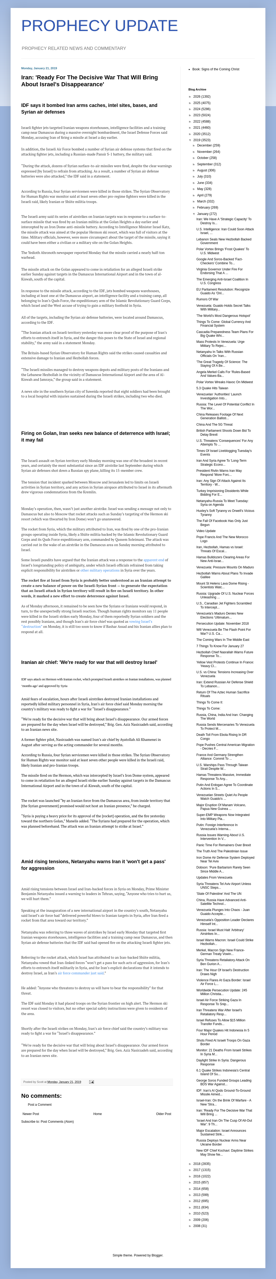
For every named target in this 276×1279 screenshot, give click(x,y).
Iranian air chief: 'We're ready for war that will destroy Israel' (89, 662)
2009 (197, 1220)
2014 (197, 1189)
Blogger (157, 1255)
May (200, 189)
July (200, 176)
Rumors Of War (207, 299)
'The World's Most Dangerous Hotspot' (223, 316)
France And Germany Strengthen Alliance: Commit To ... (219, 757)
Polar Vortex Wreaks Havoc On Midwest (224, 382)
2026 (197, 96)
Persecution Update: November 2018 (222, 623)
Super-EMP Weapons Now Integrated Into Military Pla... (222, 816)
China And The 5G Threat (214, 424)
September (205, 164)
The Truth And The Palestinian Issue (222, 851)
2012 (197, 1201)
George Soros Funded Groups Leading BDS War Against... (223, 1082)
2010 (197, 1213)
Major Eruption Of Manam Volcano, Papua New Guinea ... (221, 807)
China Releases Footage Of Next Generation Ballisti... (219, 416)
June (201, 183)
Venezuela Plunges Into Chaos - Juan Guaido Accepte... (223, 911)
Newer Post (31, 1114)
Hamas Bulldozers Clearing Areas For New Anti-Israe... (223, 559)
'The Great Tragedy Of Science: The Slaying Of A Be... (221, 364)
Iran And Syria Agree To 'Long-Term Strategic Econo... (221, 462)
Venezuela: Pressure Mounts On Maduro (225, 567)
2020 (197, 134)
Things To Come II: (209, 702)
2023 (197, 115)
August (202, 170)
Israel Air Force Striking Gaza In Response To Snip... (218, 1002)
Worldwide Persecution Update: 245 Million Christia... (221, 992)
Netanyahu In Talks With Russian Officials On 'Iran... (219, 353)
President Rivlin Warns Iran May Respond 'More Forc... (219, 472)
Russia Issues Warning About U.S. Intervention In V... (220, 837)
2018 (197, 1164)
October (203, 158)
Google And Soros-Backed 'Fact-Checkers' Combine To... (219, 261)
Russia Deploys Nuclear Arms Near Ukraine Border (221, 1142)
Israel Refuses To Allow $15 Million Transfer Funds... (220, 1022)
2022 (197, 121)
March (202, 201)
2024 (197, 109)
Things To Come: (208, 708)
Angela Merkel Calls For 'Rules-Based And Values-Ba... (223, 374)
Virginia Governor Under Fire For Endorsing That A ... (219, 271)
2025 (197, 103)
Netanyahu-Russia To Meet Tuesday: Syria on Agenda (222, 503)
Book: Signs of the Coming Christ (215, 69)
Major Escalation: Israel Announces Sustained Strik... (221, 1132)
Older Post (163, 1114)
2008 (197, 1226)
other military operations (100, 570)
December (205, 145)
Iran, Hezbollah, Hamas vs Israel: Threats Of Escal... (219, 549)
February (204, 207)
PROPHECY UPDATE (99, 25)
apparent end (154, 560)
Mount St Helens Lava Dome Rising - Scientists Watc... (222, 585)
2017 (197, 1170)
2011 (197, 1207)
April (200, 195)
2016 (197, 1176)
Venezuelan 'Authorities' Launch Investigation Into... (219, 396)
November (205, 152)
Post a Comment (39, 1105)
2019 (197, 140)
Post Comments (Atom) (57, 1122)
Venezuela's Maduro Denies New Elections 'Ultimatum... (219, 615)
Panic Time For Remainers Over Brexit (223, 845)
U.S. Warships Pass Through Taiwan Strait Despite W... (222, 767)
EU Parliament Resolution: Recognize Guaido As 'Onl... (223, 291)
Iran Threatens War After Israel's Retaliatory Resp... (219, 1012)
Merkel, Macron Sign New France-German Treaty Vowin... (220, 952)
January (203, 214)
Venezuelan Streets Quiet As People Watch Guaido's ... (222, 797)
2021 (197, 127)
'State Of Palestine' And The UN (219, 894)
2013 (197, 1195)
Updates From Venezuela (214, 877)
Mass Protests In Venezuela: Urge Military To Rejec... (220, 343)
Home (97, 1114)
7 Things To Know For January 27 (220, 646)
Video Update (206, 531)
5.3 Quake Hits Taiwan (212, 388)
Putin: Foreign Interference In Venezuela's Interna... (217, 827)
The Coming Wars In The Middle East (222, 640)
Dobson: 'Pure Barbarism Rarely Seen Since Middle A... (223, 869)
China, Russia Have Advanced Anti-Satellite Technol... (221, 902)
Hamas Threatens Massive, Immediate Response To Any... (223, 776)
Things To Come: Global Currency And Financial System (223, 323)
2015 (197, 1182)
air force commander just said (81, 973)
